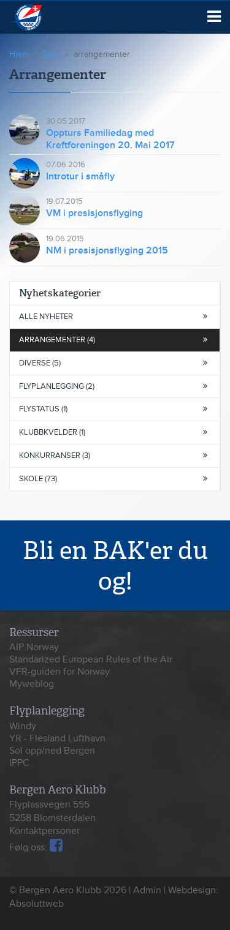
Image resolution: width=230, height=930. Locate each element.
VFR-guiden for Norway (59, 672)
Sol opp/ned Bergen (52, 750)
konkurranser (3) (113, 455)
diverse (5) (113, 363)
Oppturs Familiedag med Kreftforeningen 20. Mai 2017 (110, 139)
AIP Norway (34, 647)
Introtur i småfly (80, 176)
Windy (22, 726)
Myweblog (31, 684)
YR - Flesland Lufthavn (57, 738)
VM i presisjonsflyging (94, 213)
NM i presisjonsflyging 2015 (107, 250)
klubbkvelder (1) (113, 432)
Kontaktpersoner (44, 831)
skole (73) (113, 479)
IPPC (19, 763)
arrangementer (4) (113, 340)
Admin (147, 890)
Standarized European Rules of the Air (90, 659)
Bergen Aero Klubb (41, 17)
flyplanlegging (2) (113, 386)
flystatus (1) (113, 409)
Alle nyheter (113, 316)
